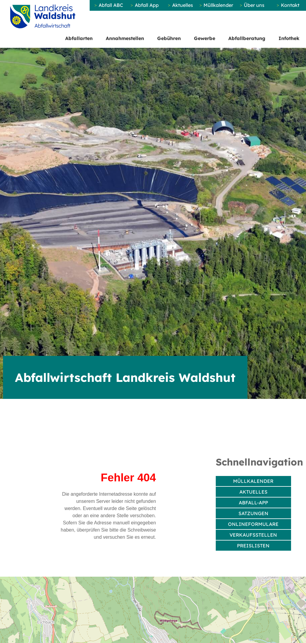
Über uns (254, 5)
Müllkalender (218, 5)
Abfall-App (253, 503)
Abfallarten (79, 38)
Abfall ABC (111, 5)
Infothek (289, 38)
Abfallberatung (246, 38)
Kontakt (290, 5)
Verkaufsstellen (253, 535)
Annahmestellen (125, 38)
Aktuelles (182, 5)
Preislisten (253, 546)
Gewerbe (204, 38)
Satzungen (253, 513)
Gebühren (169, 38)
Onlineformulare (253, 524)
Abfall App (147, 5)
